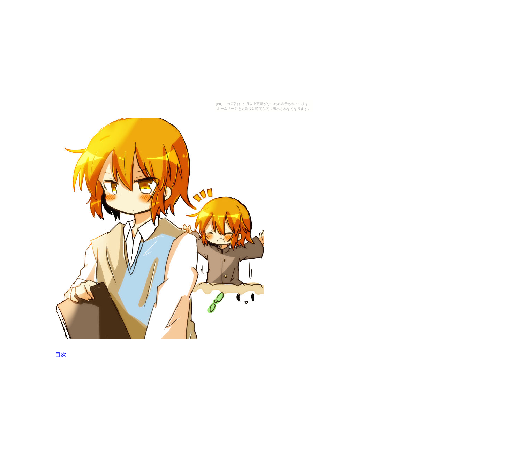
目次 (60, 354)
